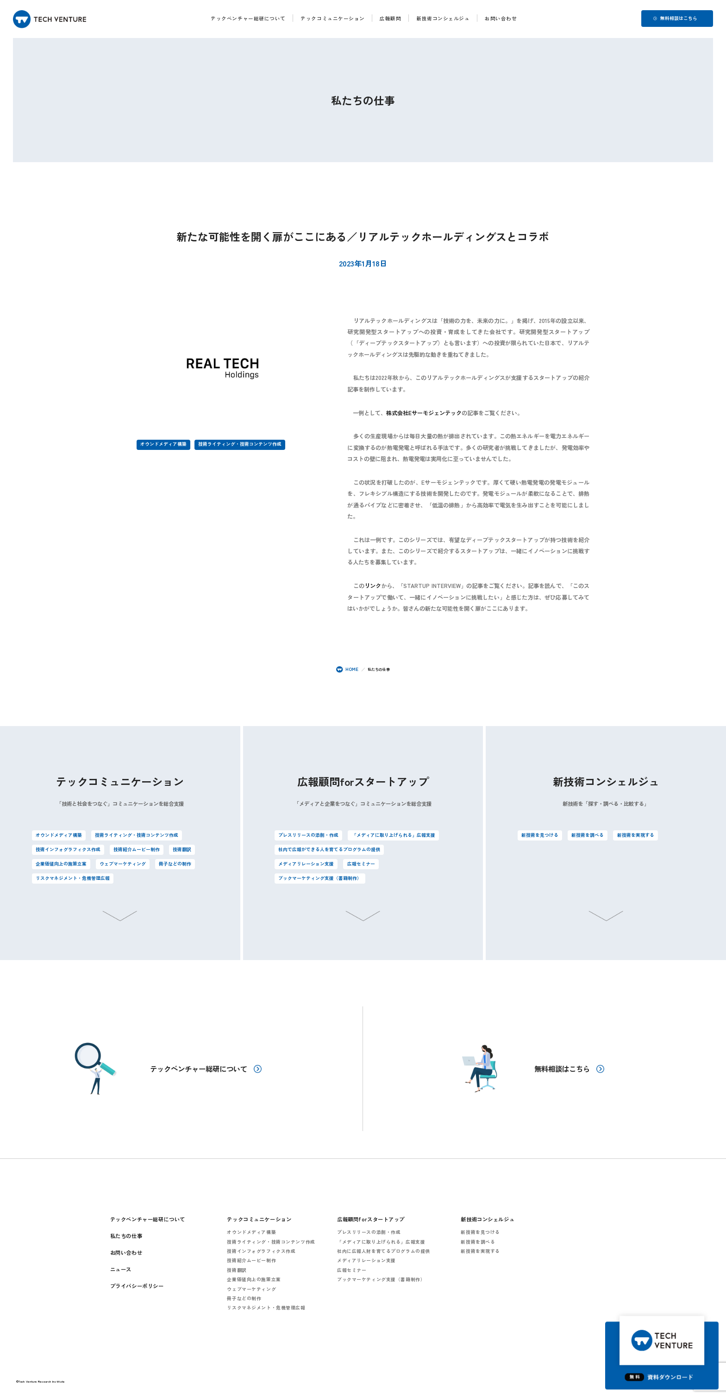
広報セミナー (361, 863)
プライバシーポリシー (137, 1285)
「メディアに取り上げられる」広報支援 (393, 835)
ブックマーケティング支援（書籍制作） (320, 878)
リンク (372, 586)
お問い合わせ (501, 18)
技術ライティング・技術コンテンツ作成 (240, 444)
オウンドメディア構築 (163, 444)
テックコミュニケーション (333, 18)
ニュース (120, 1268)
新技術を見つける (539, 835)
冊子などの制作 (175, 863)
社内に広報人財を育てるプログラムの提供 (383, 1250)
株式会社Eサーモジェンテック (424, 413)
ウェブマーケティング (123, 863)
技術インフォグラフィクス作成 (68, 849)
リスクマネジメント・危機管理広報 (73, 878)
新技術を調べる (587, 835)
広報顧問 (390, 18)
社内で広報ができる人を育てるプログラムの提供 (329, 849)
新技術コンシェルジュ (442, 18)
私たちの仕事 (126, 1235)
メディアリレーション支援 (306, 863)
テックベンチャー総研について (248, 18)
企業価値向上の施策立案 (61, 863)
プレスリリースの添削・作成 (308, 835)
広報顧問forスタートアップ (371, 1218)
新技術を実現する (635, 835)
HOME (347, 669)
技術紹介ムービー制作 (136, 849)
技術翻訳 (182, 849)
